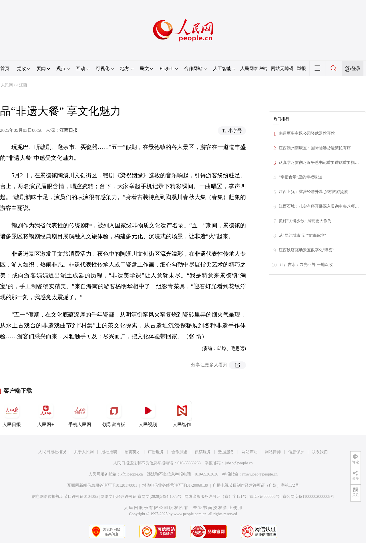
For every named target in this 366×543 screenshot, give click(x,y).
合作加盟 (179, 452)
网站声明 (250, 452)
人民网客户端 (254, 68)
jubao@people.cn (239, 463)
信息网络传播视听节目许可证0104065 (65, 496)
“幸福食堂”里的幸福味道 (300, 177)
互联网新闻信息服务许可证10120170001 (102, 485)
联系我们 (320, 452)
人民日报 (12, 414)
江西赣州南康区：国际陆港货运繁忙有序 (315, 148)
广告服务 (156, 452)
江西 (23, 85)
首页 (4, 68)
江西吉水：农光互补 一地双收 (306, 264)
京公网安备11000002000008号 (308, 496)
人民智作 (182, 414)
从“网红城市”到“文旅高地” (302, 235)
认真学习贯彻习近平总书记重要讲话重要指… (319, 162)
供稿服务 (203, 452)
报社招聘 (109, 452)
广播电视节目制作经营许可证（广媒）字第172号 (256, 485)
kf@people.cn (131, 474)
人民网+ (46, 414)
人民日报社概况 (52, 452)
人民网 (7, 85)
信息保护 (296, 452)
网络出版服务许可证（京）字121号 (215, 496)
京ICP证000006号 (264, 496)
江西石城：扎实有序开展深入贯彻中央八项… (319, 206)
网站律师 (273, 452)
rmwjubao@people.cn (260, 474)
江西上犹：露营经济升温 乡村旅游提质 (313, 192)
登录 (356, 68)
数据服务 (226, 452)
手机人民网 (79, 414)
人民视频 (148, 414)
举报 (301, 68)
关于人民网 (84, 452)
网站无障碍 (282, 68)
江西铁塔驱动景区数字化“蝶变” (306, 250)
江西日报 (68, 130)
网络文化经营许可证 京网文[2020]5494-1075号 (141, 496)
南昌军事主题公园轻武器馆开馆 (307, 133)
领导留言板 (113, 414)
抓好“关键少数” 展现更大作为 (305, 221)
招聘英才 (132, 452)
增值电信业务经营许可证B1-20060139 (175, 485)
